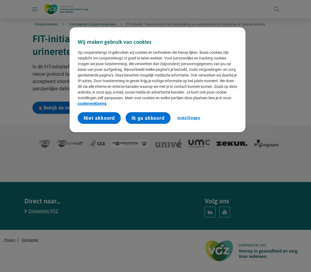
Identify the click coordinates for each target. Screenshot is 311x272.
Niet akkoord (99, 118)
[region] (157, 79)
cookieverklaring (92, 103)
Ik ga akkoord (148, 118)
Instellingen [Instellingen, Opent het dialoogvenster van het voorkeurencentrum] (188, 118)
